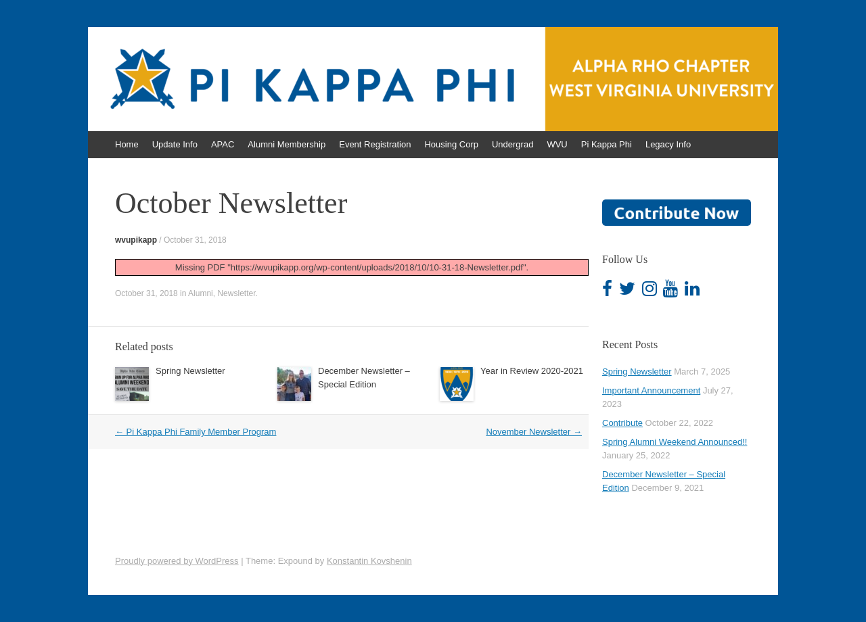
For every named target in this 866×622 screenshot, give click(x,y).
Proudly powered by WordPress (177, 561)
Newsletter (236, 293)
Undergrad (512, 144)
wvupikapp (136, 240)
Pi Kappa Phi (606, 144)
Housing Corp (451, 144)
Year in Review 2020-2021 (531, 371)
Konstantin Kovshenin (369, 561)
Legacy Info (668, 144)
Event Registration (375, 144)
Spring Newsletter (190, 371)
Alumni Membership (286, 144)
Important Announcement (651, 390)
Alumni (200, 293)
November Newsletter (534, 432)
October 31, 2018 (195, 240)
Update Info (175, 144)
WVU (557, 144)
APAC (222, 144)
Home (127, 144)
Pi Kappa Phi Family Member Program (195, 432)
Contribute (622, 423)
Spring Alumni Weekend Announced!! (674, 442)
